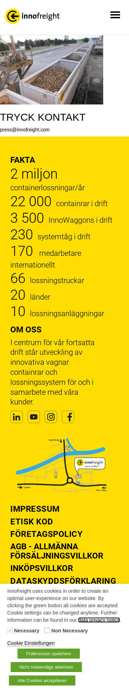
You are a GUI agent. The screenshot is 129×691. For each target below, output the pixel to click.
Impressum (35, 509)
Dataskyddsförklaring (63, 581)
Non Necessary (69, 630)
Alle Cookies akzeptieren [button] (42, 680)
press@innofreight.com (25, 129)
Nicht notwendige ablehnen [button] (46, 667)
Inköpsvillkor (41, 568)
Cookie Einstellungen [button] (31, 643)
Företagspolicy (46, 534)
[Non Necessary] (47, 630)
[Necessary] (10, 630)
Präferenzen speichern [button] (48, 653)
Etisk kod (31, 522)
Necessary (26, 630)
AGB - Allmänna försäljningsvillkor (56, 551)
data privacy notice (99, 620)
